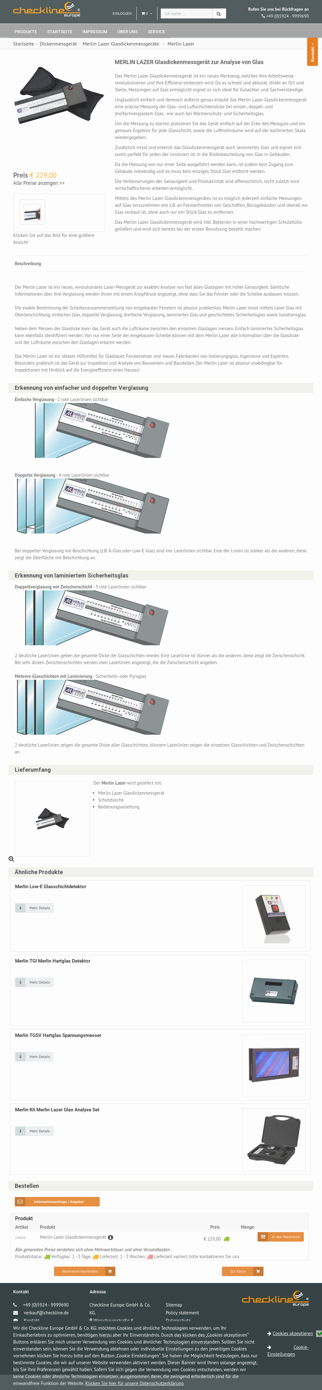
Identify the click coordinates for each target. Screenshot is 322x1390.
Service (156, 31)
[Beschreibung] (111, 1252)
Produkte (25, 31)
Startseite (59, 31)
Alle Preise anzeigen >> (38, 183)
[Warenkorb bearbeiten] (84, 1286)
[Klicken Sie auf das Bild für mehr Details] (34, 922)
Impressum (94, 31)
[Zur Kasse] (242, 1286)
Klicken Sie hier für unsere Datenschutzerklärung (134, 1383)
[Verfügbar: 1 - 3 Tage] (226, 1254)
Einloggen (122, 13)
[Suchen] (219, 13)
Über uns (127, 31)
